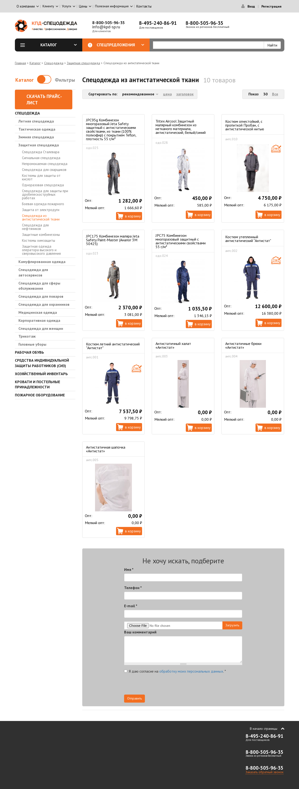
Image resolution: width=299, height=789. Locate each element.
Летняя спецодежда (36, 121)
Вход (251, 6)
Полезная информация (112, 6)
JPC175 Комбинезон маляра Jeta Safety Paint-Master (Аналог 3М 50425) (112, 240)
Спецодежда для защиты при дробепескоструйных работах (45, 194)
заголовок (185, 94)
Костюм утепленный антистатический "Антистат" (248, 238)
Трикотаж (27, 336)
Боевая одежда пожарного (43, 204)
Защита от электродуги (40, 210)
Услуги (66, 6)
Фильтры (65, 80)
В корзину (133, 216)
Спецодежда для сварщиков (44, 169)
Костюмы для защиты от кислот (41, 177)
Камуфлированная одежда (41, 261)
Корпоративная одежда (39, 320)
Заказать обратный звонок (264, 772)
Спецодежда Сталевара (40, 152)
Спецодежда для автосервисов (33, 272)
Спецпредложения (120, 44)
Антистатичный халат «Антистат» (173, 345)
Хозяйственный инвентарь (41, 373)
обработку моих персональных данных (191, 671)
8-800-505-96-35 (108, 22)
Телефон (133, 587)
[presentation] (199, 685)
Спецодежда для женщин (40, 328)
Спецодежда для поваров (40, 296)
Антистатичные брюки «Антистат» (243, 345)
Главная (20, 63)
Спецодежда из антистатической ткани (41, 217)
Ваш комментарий (140, 632)
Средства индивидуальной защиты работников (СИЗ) (42, 363)
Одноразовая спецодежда (43, 185)
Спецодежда (53, 63)
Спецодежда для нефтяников (35, 227)
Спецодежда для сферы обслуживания (39, 286)
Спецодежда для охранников (43, 304)
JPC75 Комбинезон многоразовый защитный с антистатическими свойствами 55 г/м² (181, 241)
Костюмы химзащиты (38, 240)
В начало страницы (263, 728)
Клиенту (48, 6)
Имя (129, 569)
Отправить (134, 698)
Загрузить (232, 625)
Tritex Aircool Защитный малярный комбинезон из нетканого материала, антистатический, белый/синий (181, 127)
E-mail (130, 605)
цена (167, 94)
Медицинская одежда (37, 312)
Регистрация (271, 6)
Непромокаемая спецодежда (44, 163)
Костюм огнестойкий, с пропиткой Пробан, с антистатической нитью (244, 125)
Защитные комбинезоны (41, 234)
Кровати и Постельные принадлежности (37, 384)
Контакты (144, 6)
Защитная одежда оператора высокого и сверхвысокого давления (41, 250)
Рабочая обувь (29, 352)
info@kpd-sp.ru (106, 27)
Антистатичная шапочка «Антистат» (105, 449)
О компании (26, 6)
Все (275, 94)
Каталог (58, 44)
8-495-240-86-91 (158, 23)
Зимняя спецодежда (36, 137)
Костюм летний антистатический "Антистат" (113, 346)
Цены (83, 6)
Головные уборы (32, 344)
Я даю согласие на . (175, 671)
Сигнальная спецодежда (41, 158)
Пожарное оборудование (40, 395)
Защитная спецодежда (83, 63)
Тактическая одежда (36, 129)
